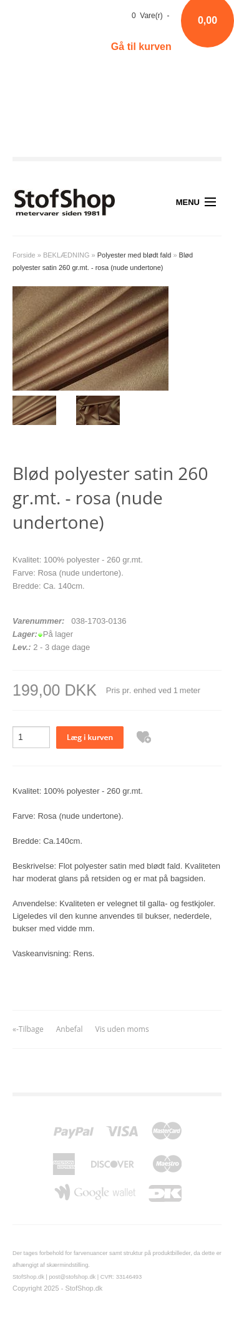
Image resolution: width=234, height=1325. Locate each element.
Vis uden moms (122, 1029)
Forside (24, 255)
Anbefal (69, 1029)
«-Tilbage (28, 1029)
